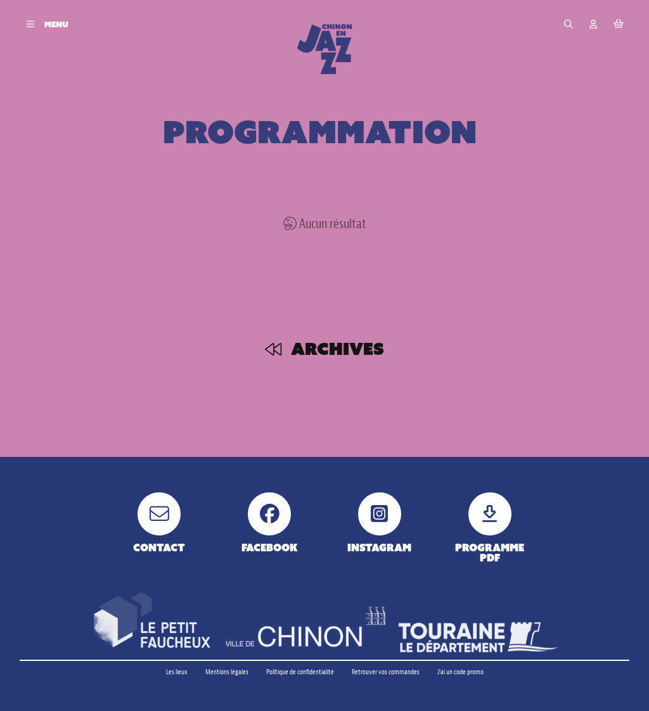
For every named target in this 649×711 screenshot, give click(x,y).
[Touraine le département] (478, 637)
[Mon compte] (593, 24)
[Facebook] (269, 522)
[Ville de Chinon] (305, 629)
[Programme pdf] (489, 527)
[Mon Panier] (618, 24)
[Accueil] (324, 48)
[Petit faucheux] (151, 621)
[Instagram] (379, 522)
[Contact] (159, 522)
